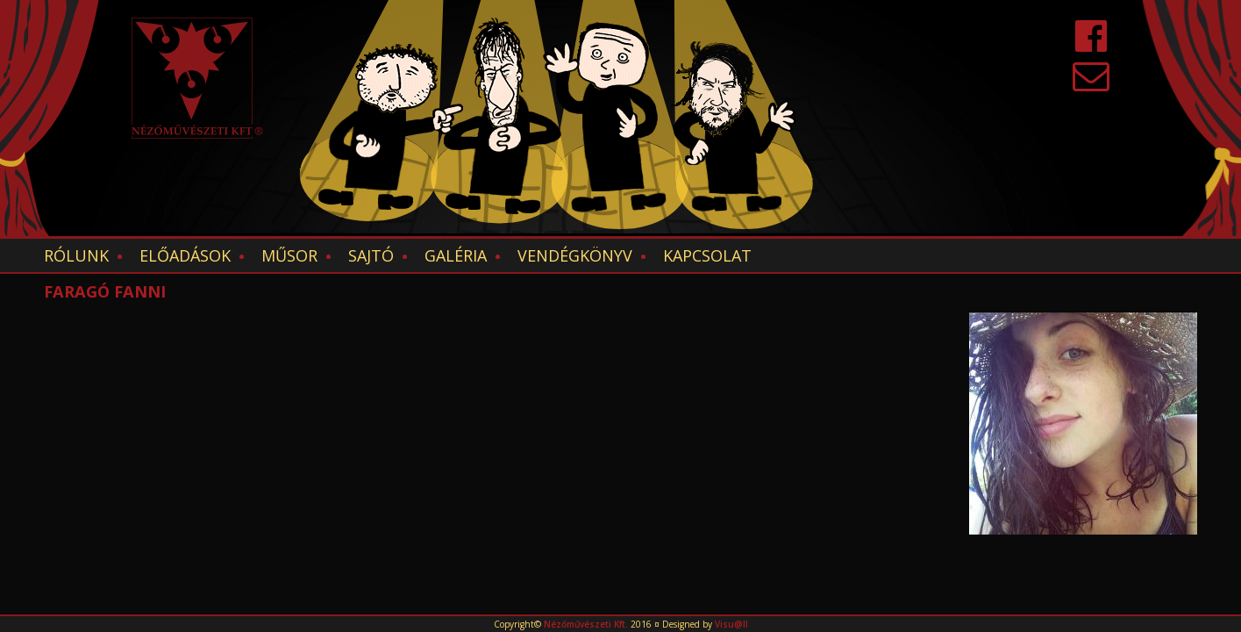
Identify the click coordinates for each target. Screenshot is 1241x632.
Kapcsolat (707, 255)
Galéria (455, 255)
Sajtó (371, 255)
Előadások (185, 255)
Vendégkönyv (574, 255)
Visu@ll (731, 624)
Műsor (289, 255)
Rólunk (76, 255)
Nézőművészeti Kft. (586, 624)
